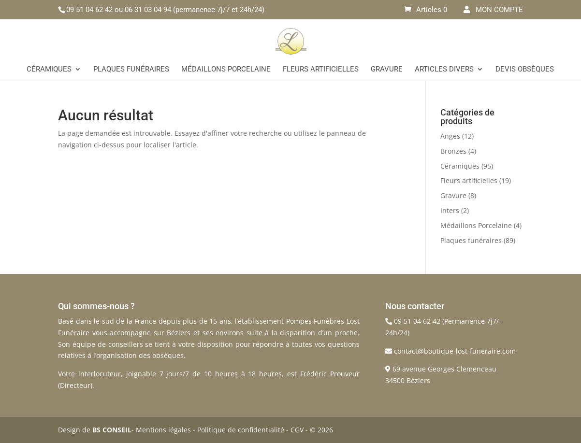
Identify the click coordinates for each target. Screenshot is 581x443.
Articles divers (444, 69)
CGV (297, 429)
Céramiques (49, 69)
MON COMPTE (493, 9)
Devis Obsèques (524, 69)
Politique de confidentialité (240, 429)
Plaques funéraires (131, 69)
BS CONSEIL (111, 429)
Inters (449, 210)
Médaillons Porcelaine (226, 69)
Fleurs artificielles (321, 69)
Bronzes (453, 151)
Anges (450, 136)
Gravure (387, 69)
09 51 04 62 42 (89, 9)
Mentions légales (163, 429)
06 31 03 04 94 (148, 9)
